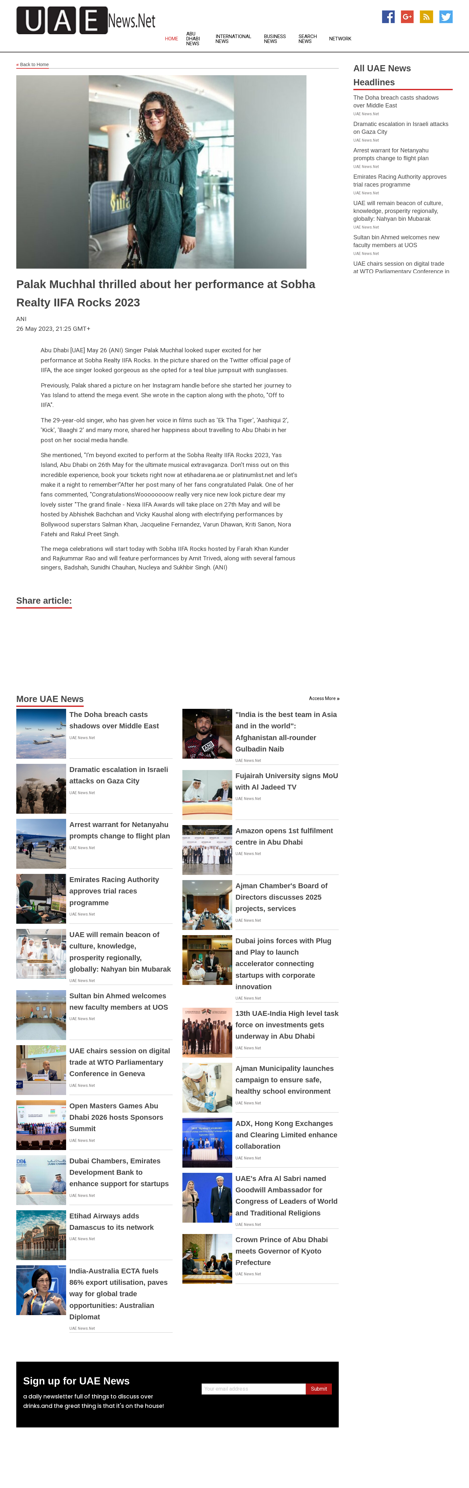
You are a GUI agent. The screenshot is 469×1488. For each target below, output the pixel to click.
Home (171, 38)
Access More (322, 698)
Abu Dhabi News (193, 39)
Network (340, 38)
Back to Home (32, 65)
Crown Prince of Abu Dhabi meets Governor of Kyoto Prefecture (281, 1251)
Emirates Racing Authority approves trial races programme (114, 891)
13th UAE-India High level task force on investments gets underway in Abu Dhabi (287, 1024)
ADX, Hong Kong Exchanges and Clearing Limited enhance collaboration (286, 1134)
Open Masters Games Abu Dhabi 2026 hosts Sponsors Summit (116, 1117)
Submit (319, 1389)
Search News (308, 39)
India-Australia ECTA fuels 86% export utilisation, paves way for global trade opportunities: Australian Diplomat (118, 1294)
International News (233, 39)
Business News (275, 39)
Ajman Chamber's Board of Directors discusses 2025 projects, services (281, 897)
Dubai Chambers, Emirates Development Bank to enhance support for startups (119, 1172)
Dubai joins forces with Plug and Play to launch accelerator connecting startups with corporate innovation (283, 964)
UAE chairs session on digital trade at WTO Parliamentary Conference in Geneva (119, 1062)
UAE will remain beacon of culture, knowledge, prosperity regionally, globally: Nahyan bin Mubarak (398, 211)
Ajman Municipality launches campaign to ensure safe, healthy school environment (284, 1079)
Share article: (44, 601)
